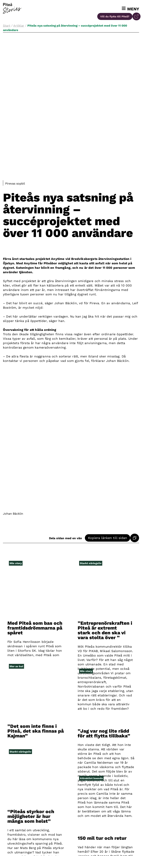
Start (6, 25)
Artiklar (18, 25)
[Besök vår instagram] (71, 847)
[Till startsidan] (12, 8)
